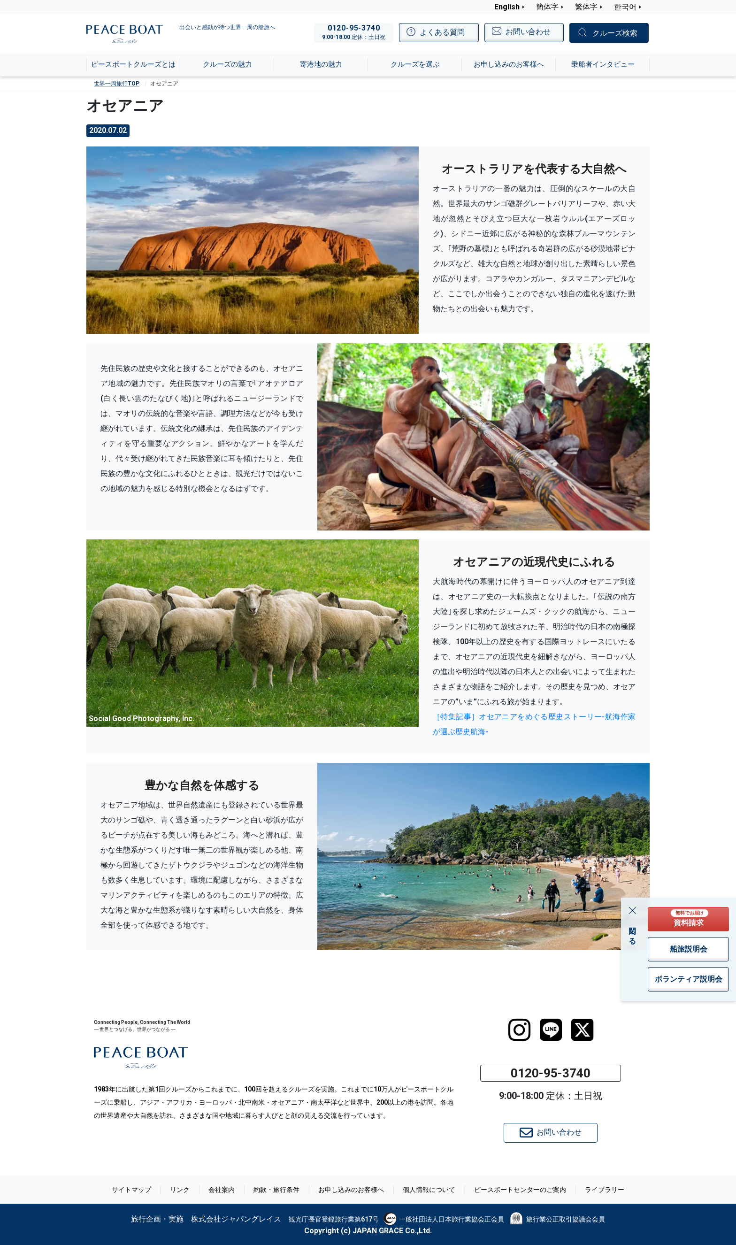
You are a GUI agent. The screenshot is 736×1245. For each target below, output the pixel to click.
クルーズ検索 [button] (614, 33)
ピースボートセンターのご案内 (520, 1189)
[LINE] (551, 1030)
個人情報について (429, 1189)
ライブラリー (604, 1189)
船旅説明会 (688, 949)
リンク (180, 1189)
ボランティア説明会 (688, 979)
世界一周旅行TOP (116, 83)
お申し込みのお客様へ (351, 1189)
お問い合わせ (551, 1132)
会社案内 (221, 1189)
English (507, 6)
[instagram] (519, 1030)
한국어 (625, 6)
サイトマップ (131, 1189)
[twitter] (582, 1030)
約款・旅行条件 (276, 1189)
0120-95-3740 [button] (550, 1073)
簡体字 (547, 6)
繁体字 (586, 6)
